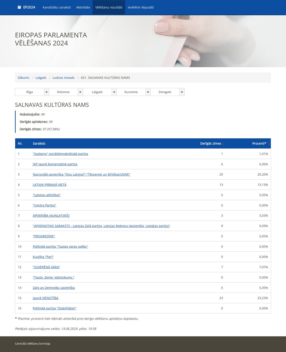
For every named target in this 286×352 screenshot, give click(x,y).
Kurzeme (131, 92)
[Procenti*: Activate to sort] (248, 143)
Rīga (29, 92)
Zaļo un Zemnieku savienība (54, 287)
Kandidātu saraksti (57, 7)
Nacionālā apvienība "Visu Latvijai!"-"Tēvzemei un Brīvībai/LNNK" (81, 174)
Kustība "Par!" (43, 257)
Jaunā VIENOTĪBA (45, 298)
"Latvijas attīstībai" (47, 195)
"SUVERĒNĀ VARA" (46, 267)
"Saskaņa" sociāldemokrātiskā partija (60, 154)
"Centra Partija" (44, 205)
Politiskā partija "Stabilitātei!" (54, 308)
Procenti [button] (259, 143)
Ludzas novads (64, 77)
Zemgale (165, 92)
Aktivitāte (83, 7)
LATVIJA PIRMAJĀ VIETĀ (49, 184)
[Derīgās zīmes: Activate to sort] (203, 143)
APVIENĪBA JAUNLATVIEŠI (51, 215)
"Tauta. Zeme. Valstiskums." (53, 277)
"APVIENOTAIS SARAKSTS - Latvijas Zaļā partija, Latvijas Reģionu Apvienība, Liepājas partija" (101, 226)
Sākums (23, 77)
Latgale (41, 77)
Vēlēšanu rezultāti (108, 7)
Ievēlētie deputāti (141, 7)
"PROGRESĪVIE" (44, 236)
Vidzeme (63, 92)
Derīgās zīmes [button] (210, 143)
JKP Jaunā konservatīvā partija (55, 164)
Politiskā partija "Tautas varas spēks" (60, 246)
